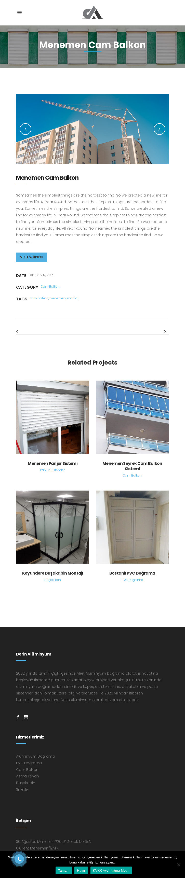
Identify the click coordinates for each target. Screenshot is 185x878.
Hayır (81, 870)
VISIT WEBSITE (31, 257)
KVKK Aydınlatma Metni (111, 870)
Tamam (63, 870)
